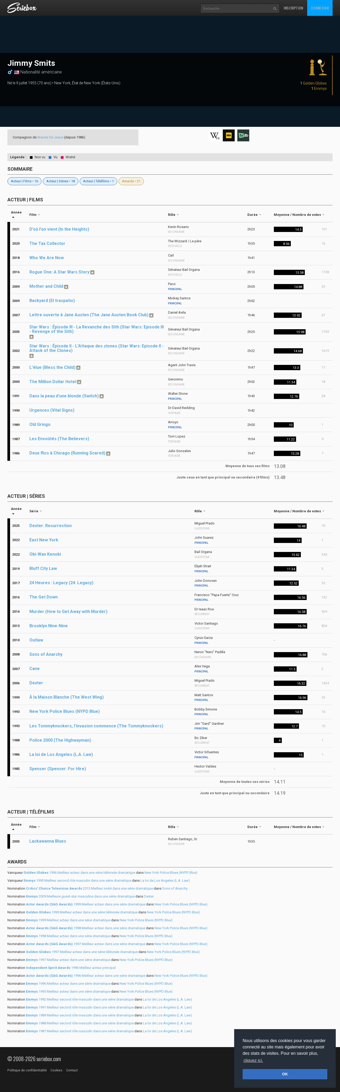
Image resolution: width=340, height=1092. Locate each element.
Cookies (56, 1070)
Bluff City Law (43, 568)
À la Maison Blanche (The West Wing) (66, 697)
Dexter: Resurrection (50, 525)
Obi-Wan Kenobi (45, 554)
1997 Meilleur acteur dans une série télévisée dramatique (82, 952)
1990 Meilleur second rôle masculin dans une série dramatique (77, 880)
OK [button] (285, 1074)
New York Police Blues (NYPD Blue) (64, 711)
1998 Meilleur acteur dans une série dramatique (85, 928)
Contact (72, 1070)
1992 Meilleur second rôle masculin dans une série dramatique (80, 999)
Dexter (36, 683)
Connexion (320, 8)
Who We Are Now (46, 257)
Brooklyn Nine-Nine (48, 626)
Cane (34, 668)
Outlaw (36, 640)
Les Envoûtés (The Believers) (59, 438)
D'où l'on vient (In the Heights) (59, 229)
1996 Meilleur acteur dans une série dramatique (85, 976)
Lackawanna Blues (47, 841)
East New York (43, 540)
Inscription (293, 8)
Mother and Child (46, 286)
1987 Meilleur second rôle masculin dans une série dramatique (80, 1031)
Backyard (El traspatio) (52, 300)
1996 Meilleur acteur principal (71, 968)
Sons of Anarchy (45, 654)
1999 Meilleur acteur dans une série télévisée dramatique (82, 912)
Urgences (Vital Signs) (51, 410)
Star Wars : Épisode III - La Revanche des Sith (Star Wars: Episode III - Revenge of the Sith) (96, 329)
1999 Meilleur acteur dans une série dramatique (85, 904)
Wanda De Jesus (50, 137)
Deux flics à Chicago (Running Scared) (67, 453)
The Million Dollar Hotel (52, 381)
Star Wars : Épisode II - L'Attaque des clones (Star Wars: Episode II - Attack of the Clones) (96, 348)
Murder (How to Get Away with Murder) (68, 611)
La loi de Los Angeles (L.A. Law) (61, 754)
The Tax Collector (47, 243)
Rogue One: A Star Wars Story (59, 272)
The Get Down (43, 597)
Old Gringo (40, 424)
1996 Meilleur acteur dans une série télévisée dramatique (79, 873)
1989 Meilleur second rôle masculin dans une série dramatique (80, 1015)
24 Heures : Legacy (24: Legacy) (61, 582)
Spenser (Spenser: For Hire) (57, 768)
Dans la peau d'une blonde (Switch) (64, 396)
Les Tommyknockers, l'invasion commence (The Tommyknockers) (96, 726)
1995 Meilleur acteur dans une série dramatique (68, 991)
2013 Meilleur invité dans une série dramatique (89, 888)
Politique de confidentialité (27, 1070)
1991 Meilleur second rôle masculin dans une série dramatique (80, 1007)
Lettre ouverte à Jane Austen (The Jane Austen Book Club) (88, 315)
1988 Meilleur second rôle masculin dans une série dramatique (80, 1023)
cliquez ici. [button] (253, 1060)
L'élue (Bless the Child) (52, 367)
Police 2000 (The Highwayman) (60, 740)
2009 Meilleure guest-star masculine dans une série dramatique (80, 896)
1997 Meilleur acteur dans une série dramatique (85, 944)
